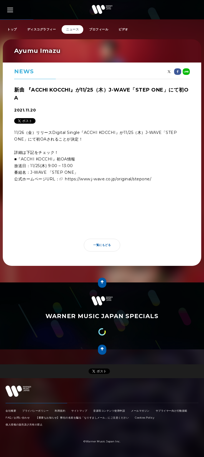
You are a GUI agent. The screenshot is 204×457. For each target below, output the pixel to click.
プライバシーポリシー (35, 410)
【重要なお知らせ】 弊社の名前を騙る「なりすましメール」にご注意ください (82, 417)
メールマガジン (140, 410)
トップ (12, 29)
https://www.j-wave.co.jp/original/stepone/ (108, 178)
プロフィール (98, 29)
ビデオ (123, 29)
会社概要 (11, 410)
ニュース (72, 29)
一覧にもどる (102, 245)
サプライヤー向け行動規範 (171, 410)
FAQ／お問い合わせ (18, 417)
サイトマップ (79, 410)
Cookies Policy (144, 417)
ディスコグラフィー (41, 29)
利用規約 (60, 410)
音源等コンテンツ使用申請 (109, 410)
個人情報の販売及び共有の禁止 (24, 424)
